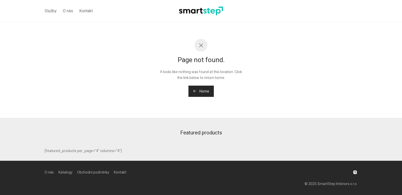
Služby (51, 10)
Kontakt (86, 10)
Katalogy (65, 172)
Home (201, 91)
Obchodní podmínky (93, 172)
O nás (68, 10)
